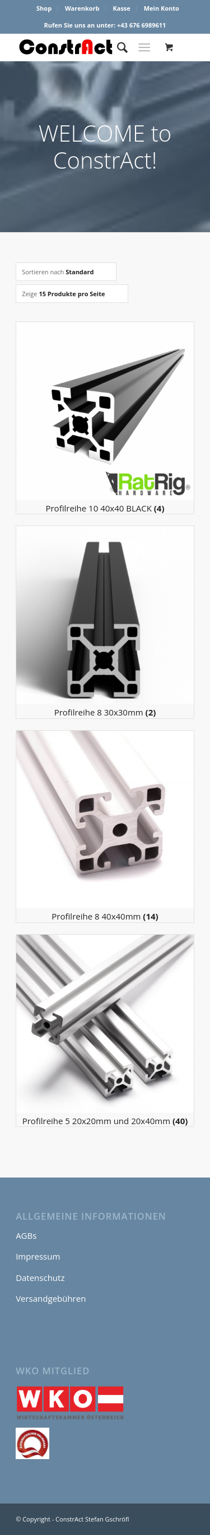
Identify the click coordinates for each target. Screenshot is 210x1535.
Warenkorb (82, 8)
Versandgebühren (51, 1298)
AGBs (26, 1235)
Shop (44, 8)
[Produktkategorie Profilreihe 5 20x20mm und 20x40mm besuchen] (105, 1030)
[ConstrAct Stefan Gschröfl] (87, 47)
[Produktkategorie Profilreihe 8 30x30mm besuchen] (105, 622)
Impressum (38, 1256)
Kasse (121, 8)
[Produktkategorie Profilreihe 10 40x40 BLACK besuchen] (105, 418)
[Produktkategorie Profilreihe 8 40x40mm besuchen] (105, 826)
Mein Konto (161, 8)
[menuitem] (44, 8)
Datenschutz (40, 1277)
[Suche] (117, 47)
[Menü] (144, 47)
